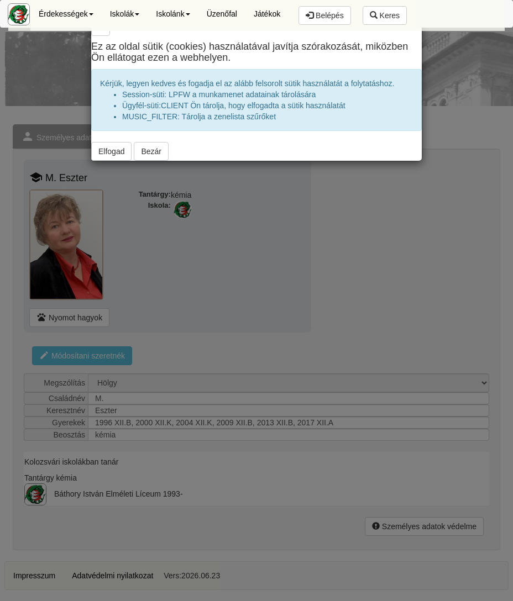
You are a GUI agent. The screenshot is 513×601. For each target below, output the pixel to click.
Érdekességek (66, 13)
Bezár (151, 151)
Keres (385, 15)
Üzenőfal (222, 13)
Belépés (324, 15)
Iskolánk (173, 13)
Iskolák (125, 13)
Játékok (267, 13)
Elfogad (111, 151)
